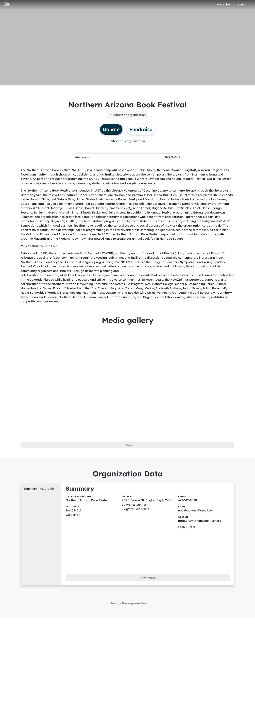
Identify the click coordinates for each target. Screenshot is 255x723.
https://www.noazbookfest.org (200, 531)
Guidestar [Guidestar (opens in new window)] (74, 525)
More (128, 454)
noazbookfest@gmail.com (197, 521)
